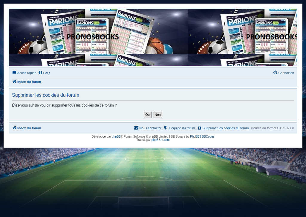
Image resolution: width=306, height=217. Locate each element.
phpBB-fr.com (161, 139)
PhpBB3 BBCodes (202, 136)
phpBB (116, 136)
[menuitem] (44, 72)
